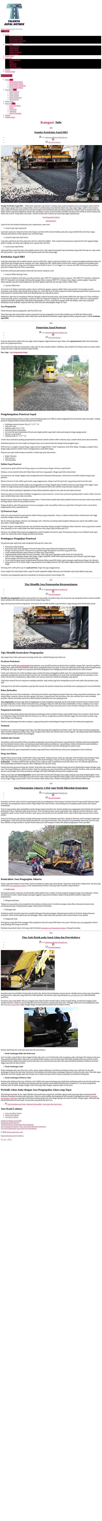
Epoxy (11, 62)
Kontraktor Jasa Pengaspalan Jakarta (53, 928)
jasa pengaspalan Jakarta (17, 885)
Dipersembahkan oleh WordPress (12, 1136)
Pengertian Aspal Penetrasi (51, 327)
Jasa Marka (9, 44)
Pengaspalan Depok (16, 39)
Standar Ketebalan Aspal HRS (51, 132)
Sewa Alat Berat (15, 60)
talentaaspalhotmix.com (14, 1132)
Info (51, 128)
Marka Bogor (14, 48)
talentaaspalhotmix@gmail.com (56, 137)
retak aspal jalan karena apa (52, 1104)
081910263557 (51, 221)
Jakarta (38, 813)
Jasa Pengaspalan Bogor (19, 352)
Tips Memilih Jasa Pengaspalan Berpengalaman (51, 584)
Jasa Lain (8, 58)
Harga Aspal (9, 56)
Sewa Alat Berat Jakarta (13, 1113)
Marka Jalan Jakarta (12, 1115)
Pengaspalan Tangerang (17, 41)
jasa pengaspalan (23, 665)
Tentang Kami (10, 71)
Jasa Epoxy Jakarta (11, 1117)
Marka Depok (14, 50)
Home (7, 35)
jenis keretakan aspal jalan (17, 1104)
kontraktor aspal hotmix (12, 1005)
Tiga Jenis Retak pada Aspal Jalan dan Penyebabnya (51, 937)
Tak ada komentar (54, 142)
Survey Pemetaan (15, 68)
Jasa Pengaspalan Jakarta (51, 217)
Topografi (12, 66)
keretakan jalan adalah (34, 1104)
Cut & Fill (12, 64)
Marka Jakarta (14, 46)
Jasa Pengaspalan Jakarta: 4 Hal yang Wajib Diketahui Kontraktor (51, 787)
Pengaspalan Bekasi (16, 43)
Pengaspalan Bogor (16, 37)
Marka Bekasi (14, 54)
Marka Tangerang (15, 52)
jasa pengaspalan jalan (76, 995)
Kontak (7, 69)
